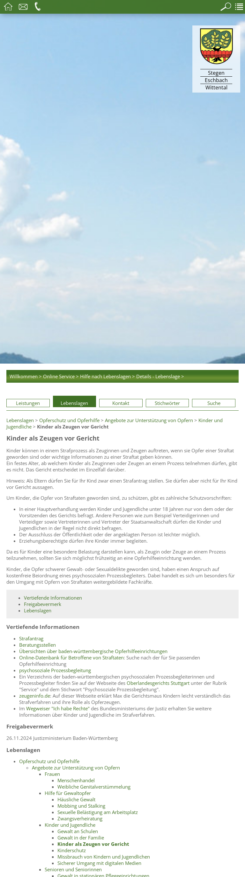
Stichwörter (167, 403)
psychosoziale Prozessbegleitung (55, 670)
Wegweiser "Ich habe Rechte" (58, 708)
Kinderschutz (71, 850)
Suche (213, 403)
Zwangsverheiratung (79, 818)
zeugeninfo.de (34, 696)
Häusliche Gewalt (76, 799)
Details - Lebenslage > (160, 376)
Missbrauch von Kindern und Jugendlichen (103, 856)
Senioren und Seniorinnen (73, 869)
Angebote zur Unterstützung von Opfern (149, 420)
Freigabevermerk (42, 604)
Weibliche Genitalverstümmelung (93, 786)
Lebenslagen (74, 403)
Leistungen (28, 403)
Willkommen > (26, 376)
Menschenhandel (76, 780)
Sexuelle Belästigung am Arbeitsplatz (97, 812)
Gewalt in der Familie (80, 837)
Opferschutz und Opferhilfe (69, 420)
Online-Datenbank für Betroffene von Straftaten (71, 657)
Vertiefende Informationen (53, 598)
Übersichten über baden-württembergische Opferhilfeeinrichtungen (93, 651)
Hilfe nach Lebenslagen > (107, 376)
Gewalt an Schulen (77, 831)
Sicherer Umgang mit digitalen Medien (99, 863)
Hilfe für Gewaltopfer (68, 793)
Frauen (52, 774)
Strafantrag (31, 638)
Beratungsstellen (37, 645)
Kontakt (120, 403)
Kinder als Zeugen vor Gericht (93, 844)
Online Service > (61, 376)
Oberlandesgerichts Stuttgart (158, 683)
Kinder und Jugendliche (70, 825)
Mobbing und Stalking (81, 806)
